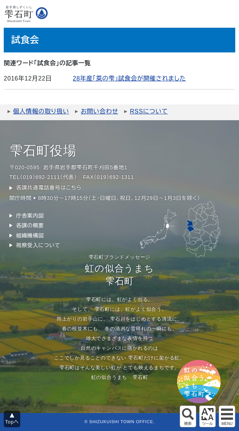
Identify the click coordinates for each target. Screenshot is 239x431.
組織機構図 (30, 236)
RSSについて (149, 111)
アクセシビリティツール (207, 416)
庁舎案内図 (30, 216)
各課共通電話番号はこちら (48, 188)
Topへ (12, 422)
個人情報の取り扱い (41, 111)
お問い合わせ (99, 111)
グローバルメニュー (227, 416)
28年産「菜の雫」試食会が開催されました (129, 78)
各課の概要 (30, 225)
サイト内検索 (188, 416)
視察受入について (38, 245)
